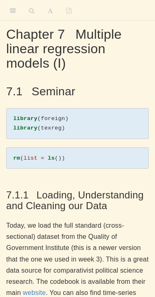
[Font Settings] (50, 10)
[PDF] (69, 10)
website (34, 292)
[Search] (31, 10)
